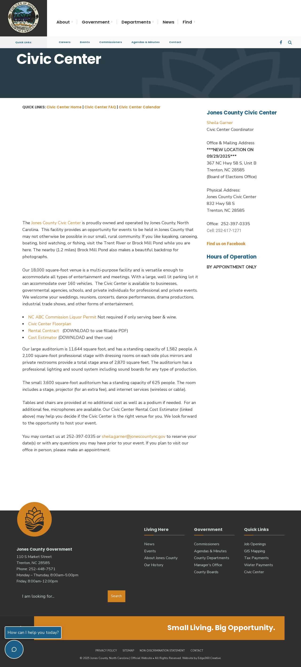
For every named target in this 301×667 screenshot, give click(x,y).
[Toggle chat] (14, 649)
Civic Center (254, 572)
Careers (65, 40)
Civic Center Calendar (139, 107)
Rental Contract (44, 331)
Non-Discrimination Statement (162, 650)
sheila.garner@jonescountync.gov (133, 436)
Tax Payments (256, 558)
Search (116, 595)
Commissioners (110, 40)
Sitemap (128, 650)
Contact (175, 40)
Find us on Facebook (226, 243)
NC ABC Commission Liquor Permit (62, 317)
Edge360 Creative (209, 657)
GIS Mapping (254, 551)
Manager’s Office (208, 565)
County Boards (206, 572)
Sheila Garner (220, 123)
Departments (136, 22)
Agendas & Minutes (145, 40)
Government (96, 22)
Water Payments (258, 565)
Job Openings (255, 544)
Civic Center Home (64, 107)
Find (187, 22)
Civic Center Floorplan (49, 324)
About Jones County (161, 558)
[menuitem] (66, 22)
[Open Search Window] (289, 40)
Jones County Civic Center (56, 223)
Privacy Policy (106, 650)
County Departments (211, 558)
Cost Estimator (42, 337)
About (63, 22)
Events (85, 40)
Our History (153, 565)
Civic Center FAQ (100, 107)
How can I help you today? (33, 632)
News (168, 22)
